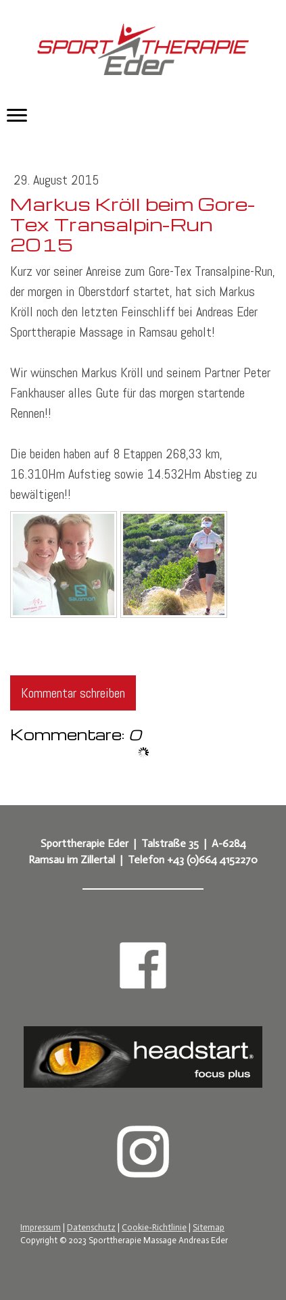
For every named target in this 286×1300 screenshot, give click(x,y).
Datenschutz (91, 1227)
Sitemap (208, 1227)
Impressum (40, 1227)
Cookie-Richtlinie (154, 1227)
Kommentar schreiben (73, 693)
